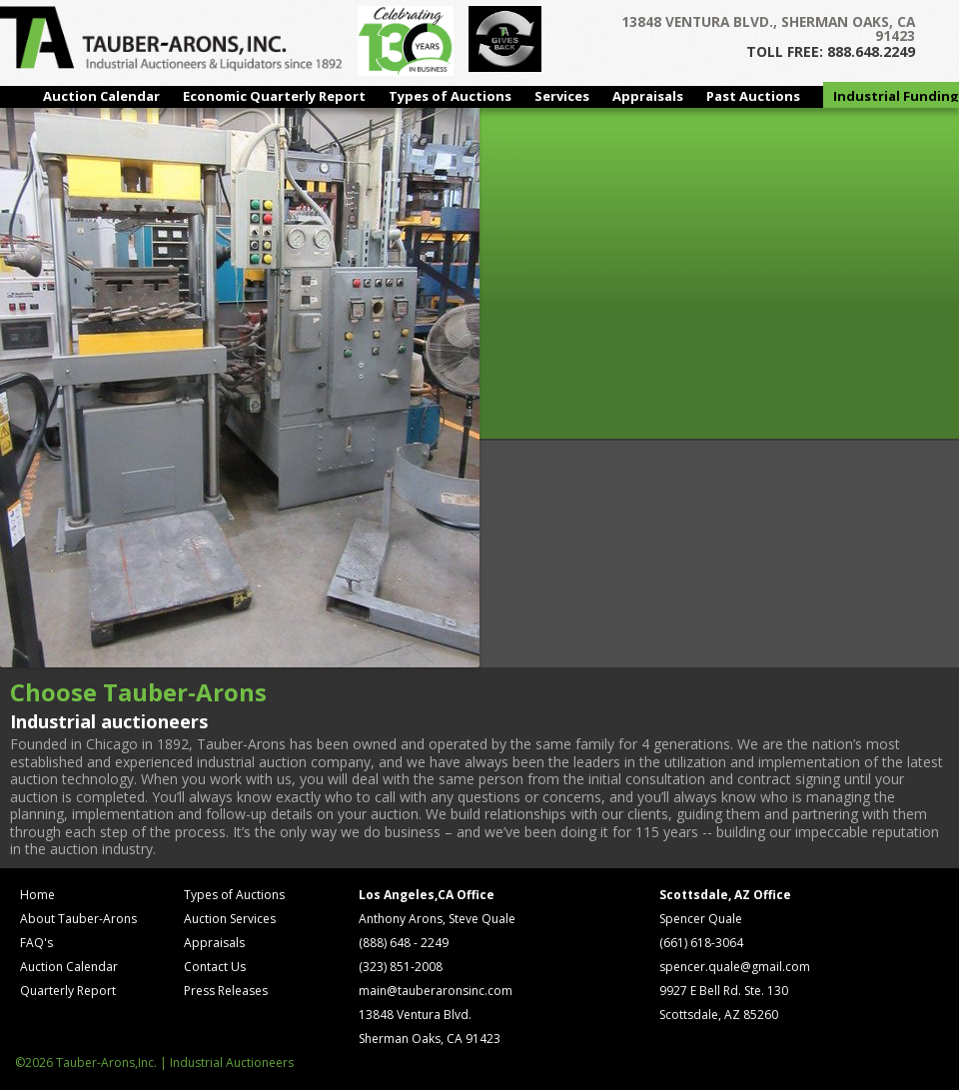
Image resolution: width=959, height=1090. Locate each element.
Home (37, 894)
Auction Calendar (101, 96)
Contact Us (215, 966)
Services (561, 96)
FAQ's (36, 942)
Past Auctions (753, 96)
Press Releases (226, 990)
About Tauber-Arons (78, 918)
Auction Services (230, 918)
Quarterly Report (68, 990)
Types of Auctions (450, 96)
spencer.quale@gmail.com (734, 966)
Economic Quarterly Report (274, 96)
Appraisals (647, 96)
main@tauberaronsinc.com (435, 990)
